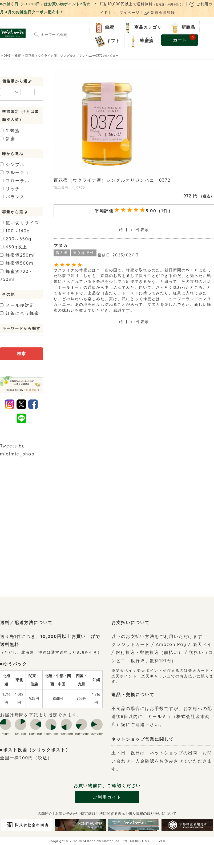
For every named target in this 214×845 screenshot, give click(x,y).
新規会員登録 (159, 12)
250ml (17, 255)
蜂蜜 (103, 27)
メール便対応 (17, 305)
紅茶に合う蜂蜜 (19, 313)
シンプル (12, 164)
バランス (12, 196)
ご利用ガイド (107, 797)
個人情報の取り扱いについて (152, 813)
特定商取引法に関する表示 (102, 813)
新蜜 (7, 138)
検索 (21, 353)
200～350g (15, 238)
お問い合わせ (66, 813)
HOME (6, 55)
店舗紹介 (44, 813)
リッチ (10, 188)
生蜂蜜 (10, 130)
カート (184, 38)
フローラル (15, 180)
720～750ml (17, 275)
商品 (141, 27)
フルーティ (15, 172)
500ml (17, 263)
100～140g (15, 230)
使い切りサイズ (19, 222)
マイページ (125, 12)
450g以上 (13, 246)
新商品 (181, 27)
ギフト (106, 41)
